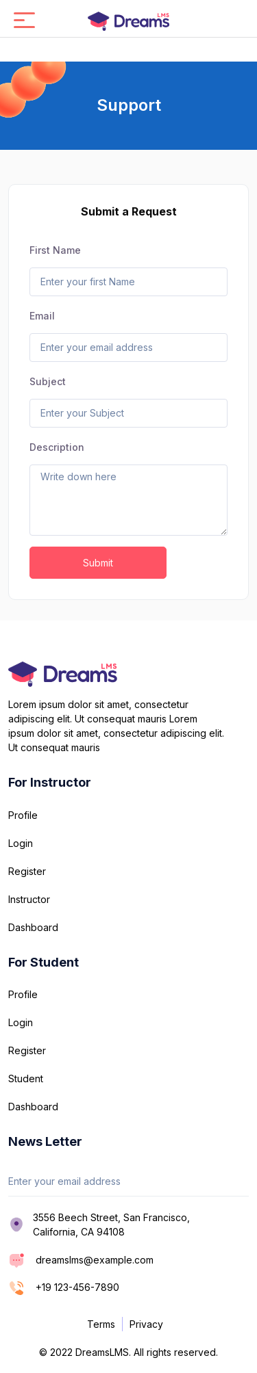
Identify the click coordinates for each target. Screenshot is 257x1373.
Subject (47, 381)
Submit (98, 562)
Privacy (146, 1324)
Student (25, 1078)
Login (20, 843)
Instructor (29, 899)
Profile (23, 815)
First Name (55, 250)
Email (42, 316)
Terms (101, 1324)
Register (27, 871)
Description (56, 447)
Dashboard (33, 927)
